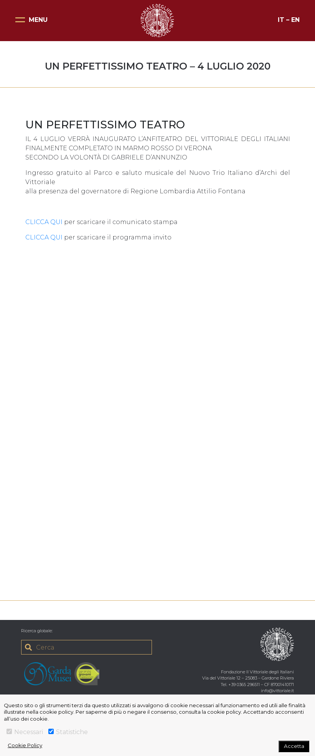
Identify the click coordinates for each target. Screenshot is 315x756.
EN (295, 19)
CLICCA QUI (44, 222)
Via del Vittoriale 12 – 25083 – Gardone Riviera (248, 678)
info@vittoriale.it (277, 690)
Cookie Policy (25, 745)
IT (281, 19)
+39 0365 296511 (244, 684)
